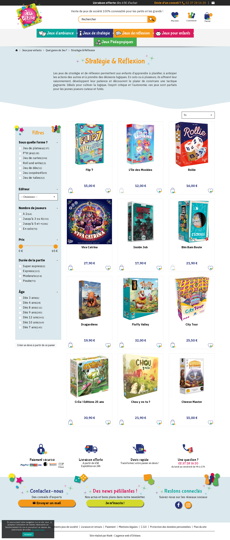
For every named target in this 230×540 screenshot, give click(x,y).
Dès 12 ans (33, 317)
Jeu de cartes (34, 158)
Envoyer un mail (47, 503)
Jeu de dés (32, 168)
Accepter (28, 534)
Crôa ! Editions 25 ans (89, 402)
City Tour (192, 324)
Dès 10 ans (33, 322)
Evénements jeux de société (62, 526)
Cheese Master (192, 402)
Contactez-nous (47, 491)
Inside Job (140, 247)
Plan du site (200, 526)
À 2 (27, 214)
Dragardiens (89, 324)
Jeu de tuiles (33, 177)
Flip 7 (89, 170)
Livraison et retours (91, 526)
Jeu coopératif (34, 173)
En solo (29, 228)
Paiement (110, 526)
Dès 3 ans (30, 297)
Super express (33, 266)
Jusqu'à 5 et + (35, 223)
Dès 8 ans (32, 307)
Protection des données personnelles (170, 526)
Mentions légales (128, 526)
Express (31, 271)
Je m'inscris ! (114, 503)
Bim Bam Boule (192, 247)
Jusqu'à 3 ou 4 (35, 218)
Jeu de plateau (35, 148)
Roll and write (34, 163)
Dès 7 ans (32, 327)
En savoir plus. (38, 529)
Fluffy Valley (140, 324)
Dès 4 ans (31, 302)
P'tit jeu (30, 153)
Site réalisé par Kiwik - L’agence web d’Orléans (115, 535)
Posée (29, 280)
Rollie (192, 170)
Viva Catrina (89, 247)
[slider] (21, 246)
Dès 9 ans (32, 312)
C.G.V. (144, 526)
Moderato (32, 276)
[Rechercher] (117, 19)
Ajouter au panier (71, 190)
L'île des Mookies (140, 170)
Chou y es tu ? (140, 402)
